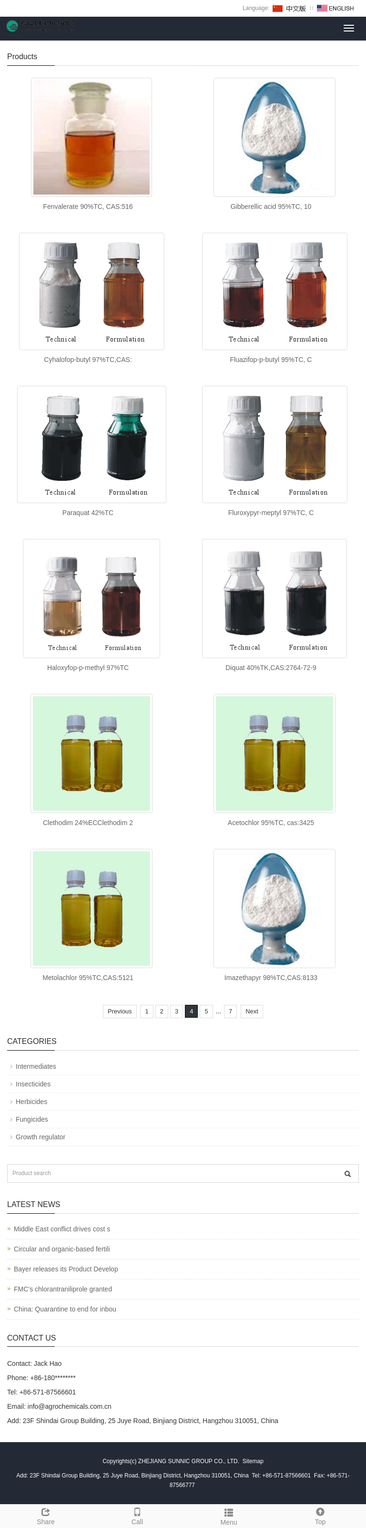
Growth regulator (40, 1137)
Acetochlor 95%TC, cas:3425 (271, 822)
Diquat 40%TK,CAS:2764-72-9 (270, 667)
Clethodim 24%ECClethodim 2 (88, 822)
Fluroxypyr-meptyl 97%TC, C (271, 512)
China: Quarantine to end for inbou (65, 1309)
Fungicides (32, 1119)
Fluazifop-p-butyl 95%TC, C (271, 359)
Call (137, 1515)
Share (46, 1515)
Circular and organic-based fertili (62, 1249)
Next (251, 1011)
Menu (229, 1515)
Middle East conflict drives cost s (62, 1229)
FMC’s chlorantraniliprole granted (63, 1289)
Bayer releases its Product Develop (66, 1269)
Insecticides (33, 1084)
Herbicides (31, 1101)
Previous (120, 1011)
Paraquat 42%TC (87, 512)
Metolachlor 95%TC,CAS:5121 (87, 977)
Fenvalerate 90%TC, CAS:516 (87, 206)
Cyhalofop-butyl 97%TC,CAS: (88, 359)
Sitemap (253, 1461)
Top (320, 1515)
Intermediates (36, 1066)
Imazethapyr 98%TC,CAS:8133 (270, 977)
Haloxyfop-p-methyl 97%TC (88, 667)
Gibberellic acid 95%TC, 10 (271, 206)
